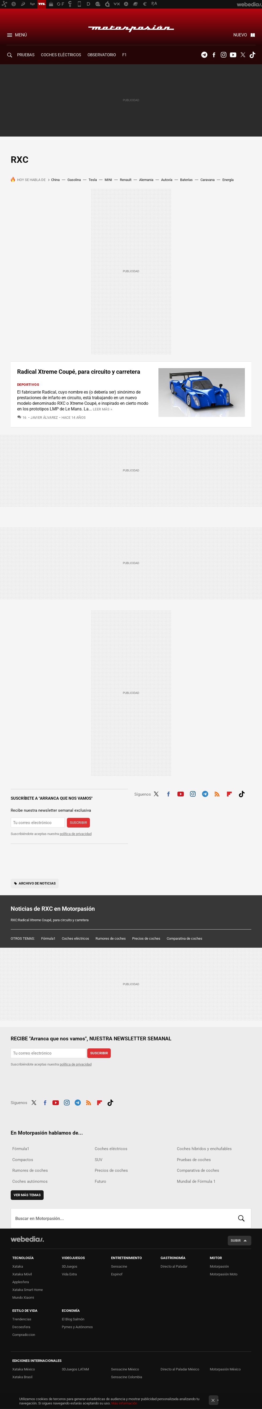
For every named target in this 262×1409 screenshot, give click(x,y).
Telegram (204, 55)
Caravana (207, 180)
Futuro (100, 1181)
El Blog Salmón (73, 1319)
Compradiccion (23, 1335)
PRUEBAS (26, 54)
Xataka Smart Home (27, 1290)
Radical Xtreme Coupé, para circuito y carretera (78, 371)
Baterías (186, 180)
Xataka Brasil (22, 1377)
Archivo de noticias (37, 883)
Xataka (17, 1266)
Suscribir (78, 823)
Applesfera (20, 1282)
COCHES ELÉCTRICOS (61, 54)
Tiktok (252, 55)
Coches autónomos (30, 1181)
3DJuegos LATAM (75, 1369)
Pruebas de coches (194, 1159)
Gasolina (74, 180)
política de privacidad (76, 834)
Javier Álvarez (44, 417)
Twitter (243, 55)
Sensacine (119, 1266)
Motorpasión (131, 27)
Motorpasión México (225, 1369)
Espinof (117, 1274)
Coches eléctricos (75, 938)
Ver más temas (27, 1195)
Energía (228, 180)
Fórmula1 (48, 938)
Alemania (146, 180)
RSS (217, 793)
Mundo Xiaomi (23, 1297)
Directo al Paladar (174, 1266)
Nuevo (240, 34)
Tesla (93, 180)
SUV (98, 1159)
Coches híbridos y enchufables (204, 1148)
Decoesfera (21, 1327)
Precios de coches (146, 938)
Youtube (233, 55)
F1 (124, 54)
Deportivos (28, 385)
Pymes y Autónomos (77, 1327)
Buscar (241, 1218)
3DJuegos (69, 1266)
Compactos (22, 1159)
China (55, 180)
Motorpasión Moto (223, 1274)
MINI (108, 180)
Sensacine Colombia (126, 1377)
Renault (125, 180)
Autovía (166, 180)
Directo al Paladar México (180, 1369)
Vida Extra (69, 1274)
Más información (124, 1403)
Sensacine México (125, 1369)
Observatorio (102, 54)
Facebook (214, 55)
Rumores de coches (111, 938)
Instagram (223, 55)
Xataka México (23, 1369)
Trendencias (21, 1319)
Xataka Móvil (22, 1274)
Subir (236, 1240)
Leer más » (102, 409)
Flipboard (229, 793)
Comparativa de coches (184, 938)
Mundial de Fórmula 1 (196, 1181)
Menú (21, 34)
